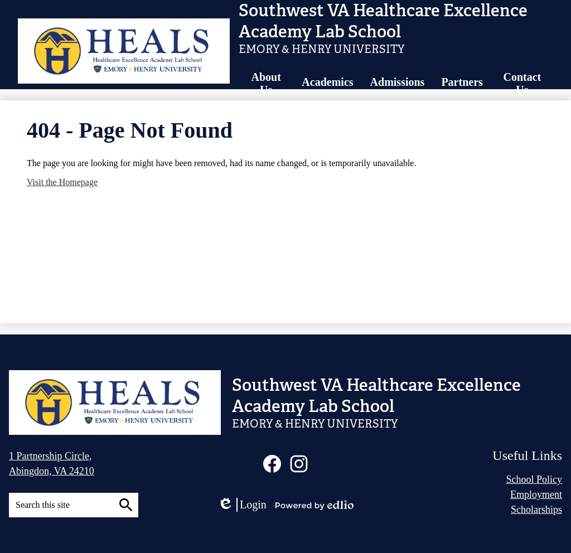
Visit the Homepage (62, 182)
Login (242, 505)
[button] (266, 83)
